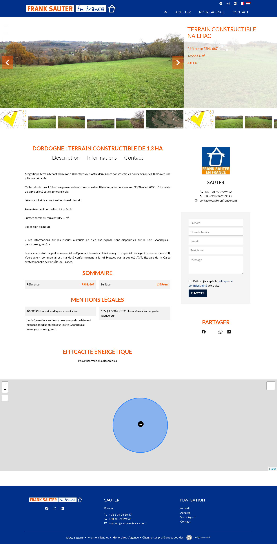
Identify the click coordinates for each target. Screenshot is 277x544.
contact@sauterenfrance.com (218, 200)
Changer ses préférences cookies (163, 537)
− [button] (5, 390)
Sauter (215, 182)
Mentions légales (98, 537)
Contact (133, 157)
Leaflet (272, 469)
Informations (102, 157)
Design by (202, 537)
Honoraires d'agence (126, 537)
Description (66, 157)
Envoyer (198, 293)
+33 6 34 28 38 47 (220, 196)
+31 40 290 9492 (221, 191)
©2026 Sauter (75, 537)
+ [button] (5, 384)
